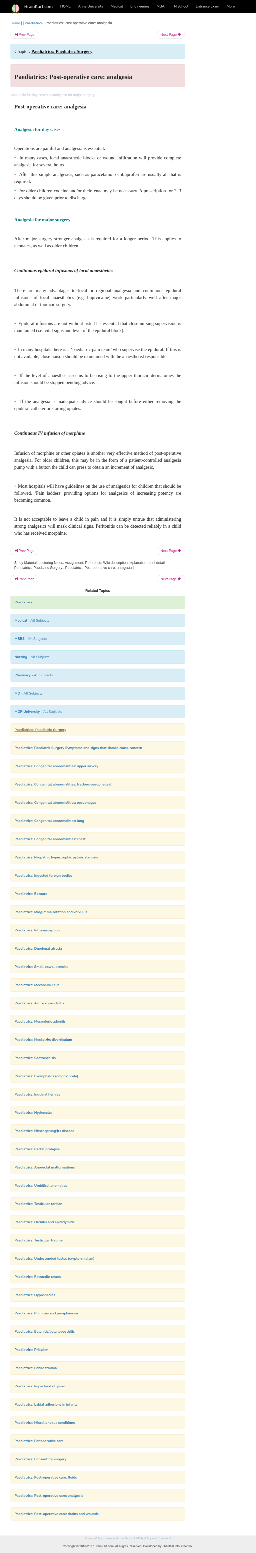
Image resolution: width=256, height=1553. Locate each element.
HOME (65, 6)
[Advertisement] (219, 95)
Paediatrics (34, 23)
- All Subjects (31, 620)
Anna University (90, 6)
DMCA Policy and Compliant (152, 1538)
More (231, 6)
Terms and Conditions (118, 1538)
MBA (160, 6)
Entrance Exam (207, 6)
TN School (180, 6)
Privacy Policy (93, 1538)
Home (15, 23)
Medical (117, 6)
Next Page (170, 34)
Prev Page (24, 34)
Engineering (139, 6)
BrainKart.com (38, 6)
